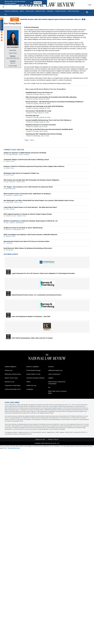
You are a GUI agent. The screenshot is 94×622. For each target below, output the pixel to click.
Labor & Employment (54, 374)
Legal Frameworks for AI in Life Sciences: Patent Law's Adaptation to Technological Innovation (43, 273)
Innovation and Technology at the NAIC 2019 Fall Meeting (44, 106)
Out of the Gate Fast (32, 115)
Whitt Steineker (9, 250)
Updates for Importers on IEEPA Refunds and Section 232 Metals (25, 152)
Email (13, 63)
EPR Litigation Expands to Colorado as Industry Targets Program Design (28, 214)
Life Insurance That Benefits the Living (38, 111)
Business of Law (9, 382)
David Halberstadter (10, 188)
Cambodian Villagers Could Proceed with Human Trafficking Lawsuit (26, 159)
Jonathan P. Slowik (17, 195)
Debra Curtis (9, 229)
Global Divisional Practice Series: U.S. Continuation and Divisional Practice (36, 295)
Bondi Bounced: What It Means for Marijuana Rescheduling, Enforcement (28, 248)
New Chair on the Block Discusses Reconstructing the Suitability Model (49, 129)
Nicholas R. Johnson (11, 216)
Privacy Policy (84, 404)
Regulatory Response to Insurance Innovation (41, 124)
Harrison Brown (9, 202)
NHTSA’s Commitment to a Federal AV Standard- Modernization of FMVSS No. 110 (31, 221)
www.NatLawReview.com (11, 408)
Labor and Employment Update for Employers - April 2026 (31, 316)
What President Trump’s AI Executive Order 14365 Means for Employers (27, 193)
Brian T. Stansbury (10, 222)
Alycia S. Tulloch (18, 202)
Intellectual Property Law (55, 370)
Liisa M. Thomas (10, 175)
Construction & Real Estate (12, 385)
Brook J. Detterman (10, 181)
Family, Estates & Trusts (33, 374)
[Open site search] (87, 12)
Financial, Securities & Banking (35, 378)
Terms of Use (74, 404)
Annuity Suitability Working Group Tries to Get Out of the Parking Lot (48, 120)
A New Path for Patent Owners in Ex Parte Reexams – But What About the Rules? (30, 207)
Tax (49, 387)
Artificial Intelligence (10, 366)
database (56, 406)
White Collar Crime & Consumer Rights (57, 392)
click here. (29, 434)
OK (31, 2)
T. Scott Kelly (9, 243)
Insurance (51, 366)
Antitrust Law (8, 370)
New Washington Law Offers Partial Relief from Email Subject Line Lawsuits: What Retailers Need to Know (39, 200)
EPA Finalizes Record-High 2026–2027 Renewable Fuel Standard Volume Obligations (31, 180)
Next (84, 19)
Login (89, 5)
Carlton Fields (13, 53)
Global (28, 382)
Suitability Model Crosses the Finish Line (39, 92)
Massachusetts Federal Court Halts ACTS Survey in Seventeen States (27, 241)
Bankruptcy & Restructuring (13, 374)
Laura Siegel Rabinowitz (12, 154)
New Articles (2, 25)
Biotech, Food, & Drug (11, 378)
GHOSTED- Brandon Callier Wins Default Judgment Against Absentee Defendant (46, 19)
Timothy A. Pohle (20, 181)
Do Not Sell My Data (14, 448)
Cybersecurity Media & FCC (13, 389)
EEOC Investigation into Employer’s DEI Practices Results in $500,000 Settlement (30, 234)
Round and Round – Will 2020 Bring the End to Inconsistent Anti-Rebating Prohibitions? (55, 101)
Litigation (50, 378)
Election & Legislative (32, 366)
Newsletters (40, 11)
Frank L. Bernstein (10, 209)
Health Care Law (31, 385)
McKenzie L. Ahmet (10, 236)
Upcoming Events (11, 254)
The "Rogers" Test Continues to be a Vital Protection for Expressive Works (28, 187)
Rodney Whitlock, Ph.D (18, 229)
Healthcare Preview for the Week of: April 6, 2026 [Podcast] (23, 227)
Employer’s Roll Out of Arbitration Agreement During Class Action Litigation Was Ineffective (34, 166)
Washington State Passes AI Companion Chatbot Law (21, 173)
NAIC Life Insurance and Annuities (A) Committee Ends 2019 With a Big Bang (51, 97)
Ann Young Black (13, 47)
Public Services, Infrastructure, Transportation (57, 382)
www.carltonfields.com (12, 58)
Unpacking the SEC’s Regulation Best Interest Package (44, 134)
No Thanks (37, 2)
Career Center (60, 11)
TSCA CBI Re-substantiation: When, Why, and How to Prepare (32, 338)
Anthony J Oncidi (10, 161)
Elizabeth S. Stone (21, 216)
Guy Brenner (9, 195)
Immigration (29, 389)
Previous (82, 19)
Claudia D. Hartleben (24, 154)
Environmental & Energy (33, 370)
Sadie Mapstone (20, 222)
